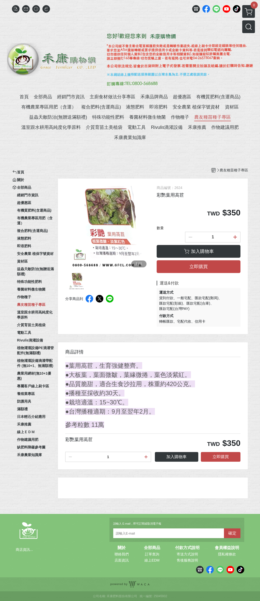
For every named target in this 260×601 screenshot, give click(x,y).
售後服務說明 (187, 560)
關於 (122, 548)
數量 (160, 228)
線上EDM (151, 560)
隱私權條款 (227, 554)
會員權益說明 (227, 548)
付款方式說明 (187, 548)
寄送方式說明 (187, 554)
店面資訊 (122, 560)
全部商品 (152, 548)
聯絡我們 (122, 554)
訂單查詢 (152, 554)
